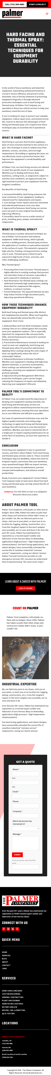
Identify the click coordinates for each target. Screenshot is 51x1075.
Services (6, 955)
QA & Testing (8, 1013)
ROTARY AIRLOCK (9, 1007)
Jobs (4, 968)
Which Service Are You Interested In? (22, 822)
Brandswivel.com (35, 1073)
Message (17, 834)
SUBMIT (17, 854)
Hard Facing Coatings (12, 1004)
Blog (4, 959)
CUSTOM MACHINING (11, 994)
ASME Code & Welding (12, 991)
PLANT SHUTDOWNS (11, 1000)
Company (18, 811)
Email (16, 791)
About (5, 962)
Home (4, 952)
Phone (15, 801)
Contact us (8, 491)
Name (16, 769)
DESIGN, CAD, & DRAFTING (13, 1010)
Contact (6, 965)
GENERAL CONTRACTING (12, 997)
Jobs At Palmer (25, 588)
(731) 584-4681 (7, 1043)
